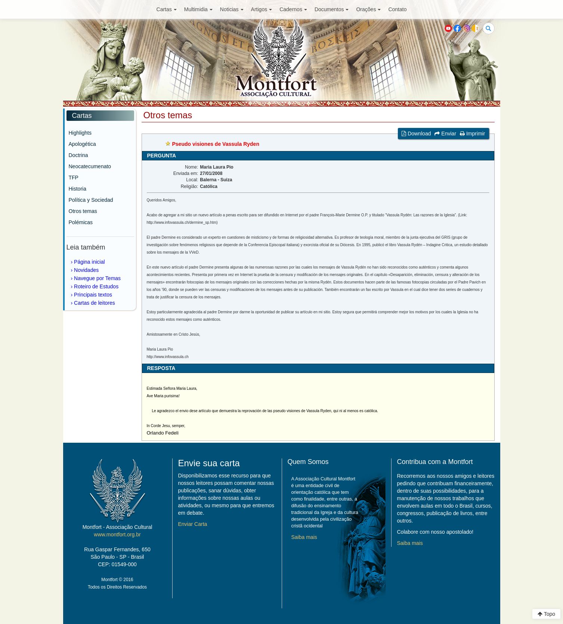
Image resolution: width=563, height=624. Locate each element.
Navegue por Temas (97, 278)
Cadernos (293, 9)
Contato (397, 9)
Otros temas (83, 211)
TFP (73, 178)
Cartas (167, 9)
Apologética (82, 144)
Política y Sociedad (91, 200)
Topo (546, 614)
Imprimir (472, 134)
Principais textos (93, 295)
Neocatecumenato (90, 166)
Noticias (232, 9)
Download (416, 134)
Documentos (332, 9)
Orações (368, 9)
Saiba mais (304, 537)
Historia (77, 189)
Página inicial (89, 262)
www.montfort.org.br (117, 534)
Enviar (445, 134)
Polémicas (81, 222)
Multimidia (198, 9)
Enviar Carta (192, 524)
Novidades (86, 270)
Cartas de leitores (94, 303)
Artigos (261, 9)
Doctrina (78, 155)
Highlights (80, 133)
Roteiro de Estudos (96, 286)
